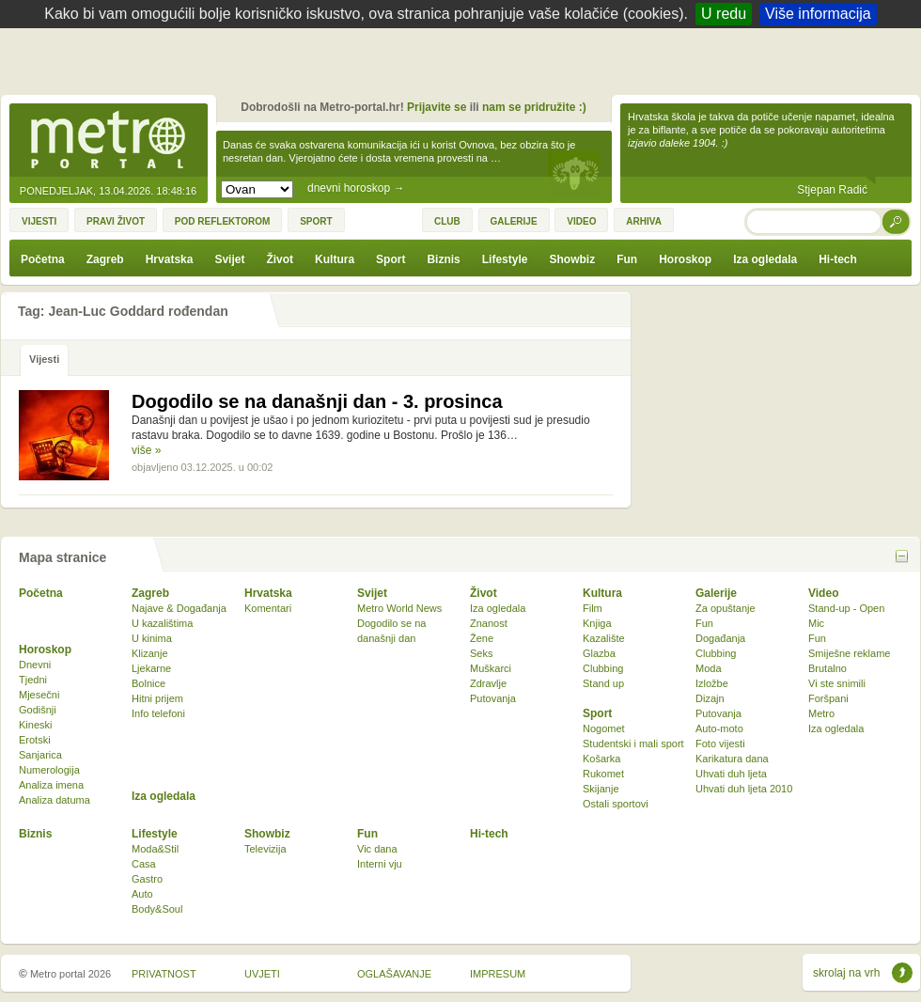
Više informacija (818, 14)
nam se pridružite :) (534, 107)
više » (146, 450)
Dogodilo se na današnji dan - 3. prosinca (317, 401)
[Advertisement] (465, 66)
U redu (723, 14)
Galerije (716, 593)
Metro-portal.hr (108, 141)
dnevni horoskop (355, 188)
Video (823, 593)
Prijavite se (436, 107)
